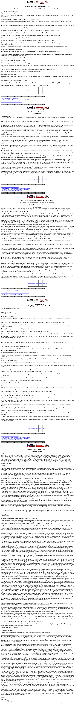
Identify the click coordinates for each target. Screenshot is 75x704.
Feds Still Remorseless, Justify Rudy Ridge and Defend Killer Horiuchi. (15, 100)
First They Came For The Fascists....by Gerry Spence (11, 102)
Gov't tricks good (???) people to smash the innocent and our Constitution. (15, 99)
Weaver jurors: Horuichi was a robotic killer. (10, 98)
